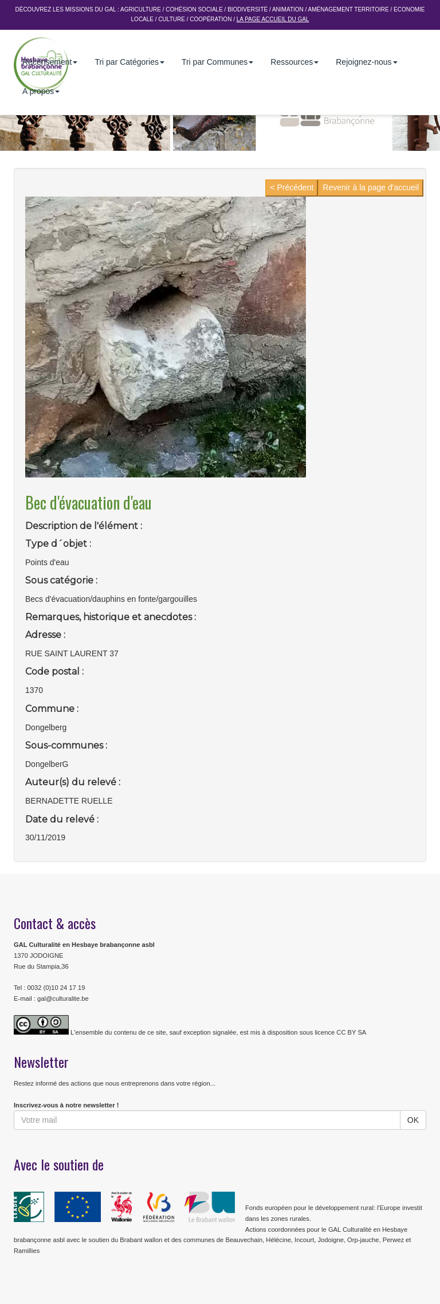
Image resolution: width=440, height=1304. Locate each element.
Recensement (49, 61)
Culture (171, 19)
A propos (41, 91)
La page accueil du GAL (273, 19)
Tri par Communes (217, 61)
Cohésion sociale (194, 9)
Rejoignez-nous (366, 61)
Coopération (210, 19)
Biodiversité (247, 9)
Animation (288, 9)
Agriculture (140, 9)
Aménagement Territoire (348, 9)
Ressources (294, 61)
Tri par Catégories (129, 61)
